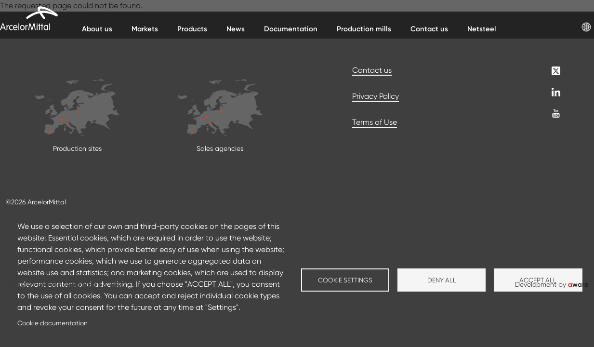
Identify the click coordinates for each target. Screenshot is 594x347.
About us (97, 28)
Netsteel (481, 28)
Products (192, 28)
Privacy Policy (375, 96)
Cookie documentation (52, 323)
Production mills (364, 28)
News (235, 28)
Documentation (290, 28)
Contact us (429, 28)
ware (578, 284)
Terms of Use (374, 122)
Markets (145, 28)
